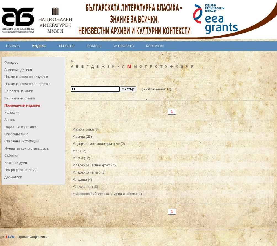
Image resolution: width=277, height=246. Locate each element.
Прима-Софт (28, 237)
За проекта (123, 46)
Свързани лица (16, 134)
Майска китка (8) (86, 129)
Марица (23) (82, 137)
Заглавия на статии (19, 98)
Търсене (66, 46)
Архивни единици (18, 70)
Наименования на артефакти (27, 84)
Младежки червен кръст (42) (95, 165)
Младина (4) (82, 180)
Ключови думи (15, 163)
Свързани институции (21, 141)
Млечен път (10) (85, 187)
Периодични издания (22, 105)
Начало (13, 46)
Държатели (13, 177)
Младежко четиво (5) (89, 172)
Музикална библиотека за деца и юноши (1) (107, 194)
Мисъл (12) (81, 158)
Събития (11, 156)
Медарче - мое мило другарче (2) (99, 144)
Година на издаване (20, 127)
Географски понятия (20, 170)
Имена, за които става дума (26, 148)
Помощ (94, 46)
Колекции (11, 113)
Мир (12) (79, 151)
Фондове (11, 62)
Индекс (39, 46)
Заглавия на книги (18, 91)
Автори (10, 120)
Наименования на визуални (26, 77)
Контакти (155, 46)
